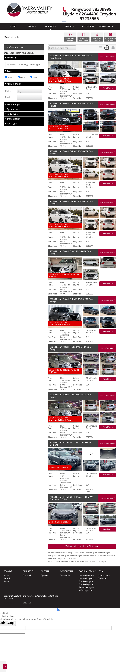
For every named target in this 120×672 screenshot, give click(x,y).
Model (8, 97)
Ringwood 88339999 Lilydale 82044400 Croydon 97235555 (89, 13)
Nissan (7, 575)
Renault (7, 578)
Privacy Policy (104, 575)
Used (34, 77)
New (8, 77)
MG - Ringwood (85, 590)
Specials (44, 575)
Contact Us (65, 575)
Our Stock (26, 575)
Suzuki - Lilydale (86, 584)
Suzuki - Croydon (86, 581)
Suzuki (6, 581)
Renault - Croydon (87, 587)
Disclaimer (102, 578)
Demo (22, 77)
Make (8, 91)
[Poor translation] (11, 623)
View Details (108, 88)
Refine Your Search (15, 47)
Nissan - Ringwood (87, 578)
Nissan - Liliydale (86, 575)
